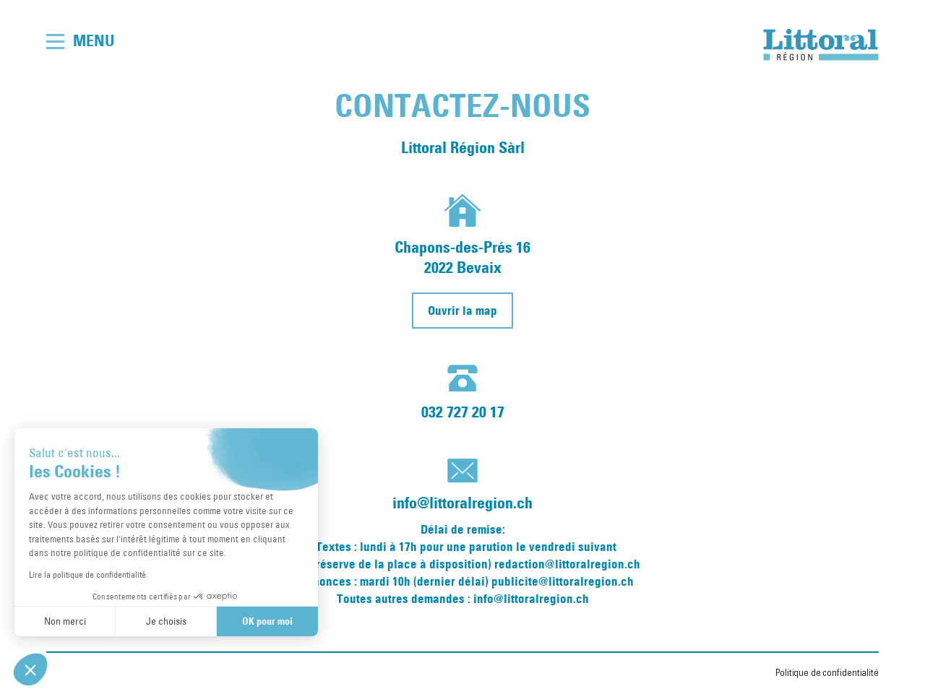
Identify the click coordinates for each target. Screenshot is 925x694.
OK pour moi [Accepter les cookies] (267, 621)
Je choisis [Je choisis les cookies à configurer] (166, 621)
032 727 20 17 (462, 412)
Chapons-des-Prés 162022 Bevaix (462, 257)
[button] (30, 669)
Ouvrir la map (462, 310)
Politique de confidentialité (827, 673)
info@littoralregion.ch (462, 503)
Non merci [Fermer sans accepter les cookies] (65, 621)
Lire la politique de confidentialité (87, 574)
